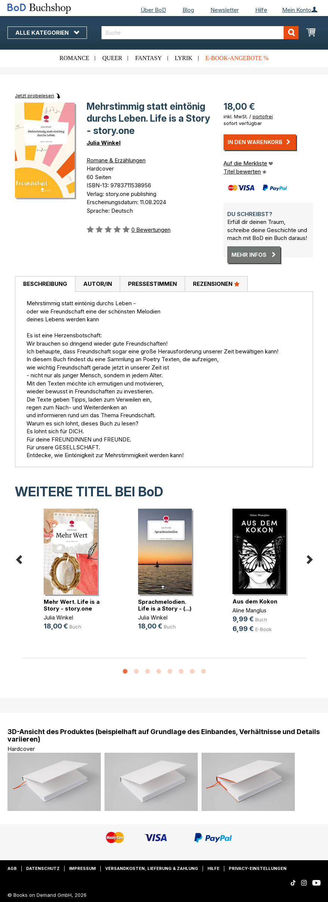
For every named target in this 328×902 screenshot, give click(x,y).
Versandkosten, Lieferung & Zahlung (151, 868)
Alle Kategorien (47, 32)
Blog (188, 9)
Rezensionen (216, 284)
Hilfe (261, 9)
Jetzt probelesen (34, 96)
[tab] (45, 284)
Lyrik (183, 58)
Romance (74, 58)
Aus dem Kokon (254, 601)
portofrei (263, 116)
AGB (12, 868)
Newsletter (224, 9)
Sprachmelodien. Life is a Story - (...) (164, 605)
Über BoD (153, 9)
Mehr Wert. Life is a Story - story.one (72, 605)
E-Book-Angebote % (236, 58)
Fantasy (148, 58)
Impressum (82, 868)
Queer (112, 58)
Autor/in (97, 283)
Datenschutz (43, 868)
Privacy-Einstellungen (258, 868)
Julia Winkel (104, 142)
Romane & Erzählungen (116, 160)
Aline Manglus (249, 610)
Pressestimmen (152, 283)
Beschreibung (45, 283)
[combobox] (200, 32)
